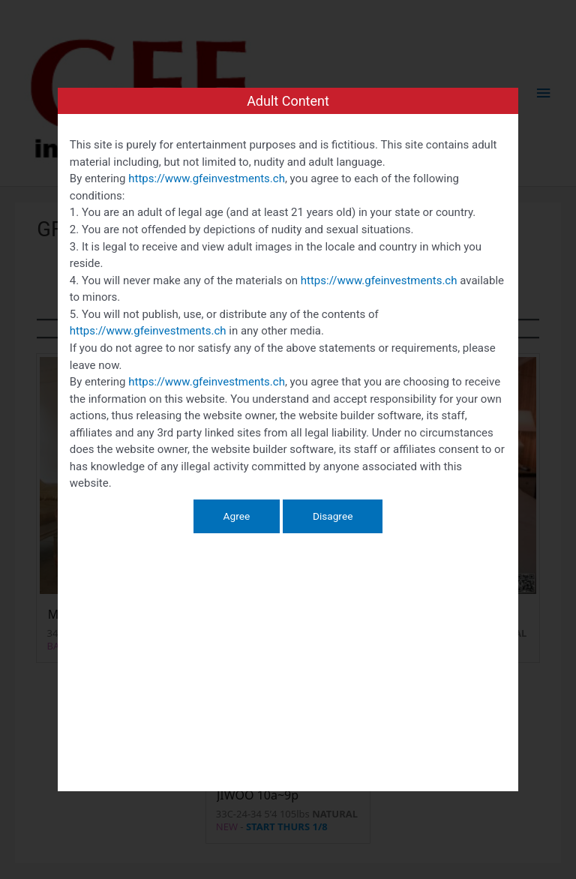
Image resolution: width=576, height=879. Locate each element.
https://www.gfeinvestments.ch (206, 178)
